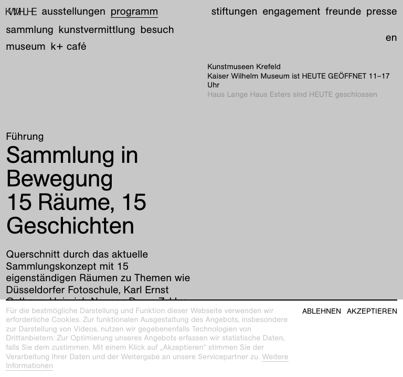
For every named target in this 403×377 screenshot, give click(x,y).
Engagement (291, 11)
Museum (26, 46)
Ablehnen (321, 311)
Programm (134, 11)
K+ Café (69, 46)
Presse (381, 11)
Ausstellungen (73, 11)
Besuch (157, 30)
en (391, 37)
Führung (25, 136)
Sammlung (30, 30)
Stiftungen (234, 11)
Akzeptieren (372, 311)
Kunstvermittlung (97, 30)
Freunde (343, 11)
